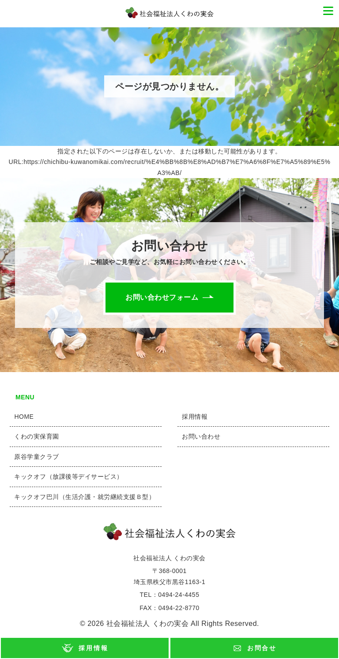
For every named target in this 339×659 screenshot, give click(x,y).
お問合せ (262, 648)
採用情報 (93, 648)
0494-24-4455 (178, 594)
